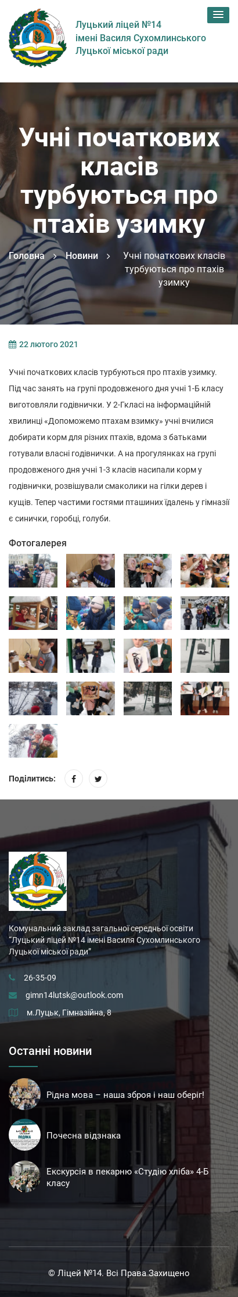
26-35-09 (40, 977)
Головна (27, 255)
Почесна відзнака (83, 1135)
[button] (218, 15)
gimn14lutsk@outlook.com (74, 995)
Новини (82, 255)
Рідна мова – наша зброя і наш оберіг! (125, 1095)
